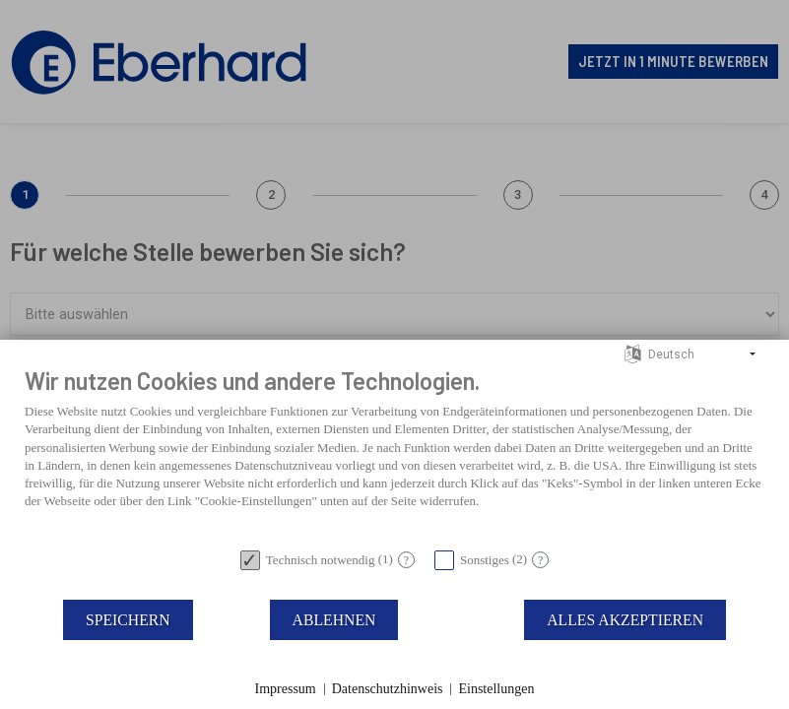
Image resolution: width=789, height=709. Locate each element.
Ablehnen (334, 620)
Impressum (285, 688)
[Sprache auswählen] (633, 353)
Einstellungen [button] (496, 688)
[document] (394, 452)
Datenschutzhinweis (387, 688)
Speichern (128, 620)
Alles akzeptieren (625, 620)
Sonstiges (484, 559)
